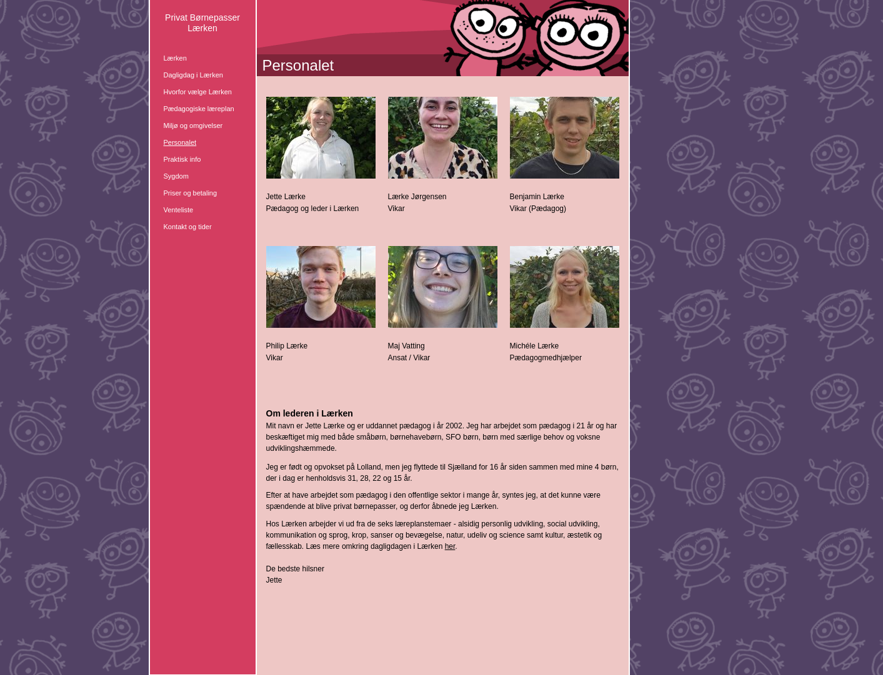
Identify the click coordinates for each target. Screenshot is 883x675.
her (450, 546)
